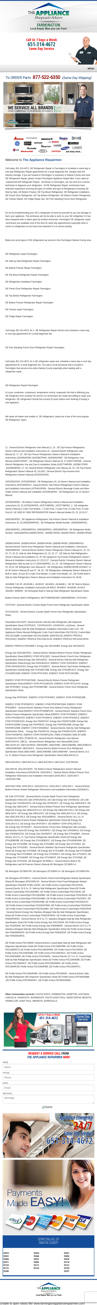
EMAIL (5, 1083)
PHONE (6, 1073)
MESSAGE (7, 1093)
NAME (5, 1062)
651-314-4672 (41, 44)
